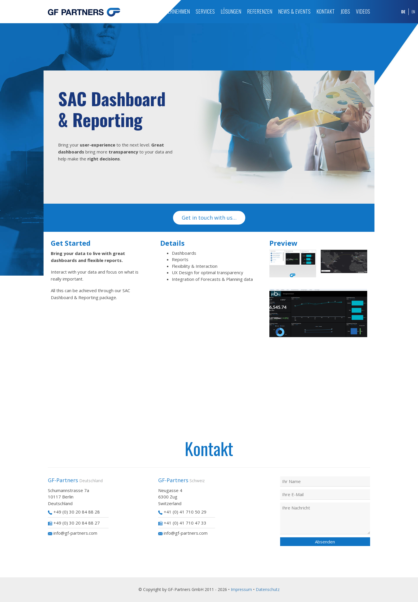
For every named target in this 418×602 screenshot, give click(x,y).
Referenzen (259, 11)
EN (413, 11)
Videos (363, 11)
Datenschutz (268, 589)
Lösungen (231, 11)
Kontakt (325, 11)
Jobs (345, 11)
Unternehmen (175, 11)
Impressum (241, 589)
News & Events (294, 11)
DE (403, 11)
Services (205, 11)
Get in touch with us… (209, 217)
